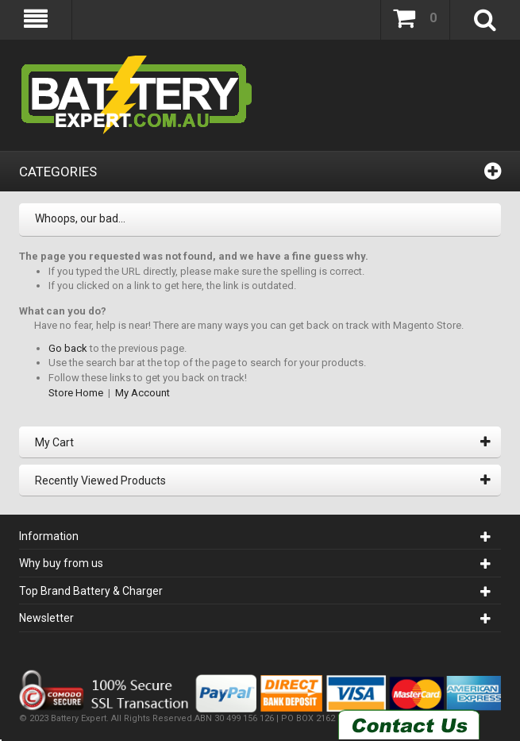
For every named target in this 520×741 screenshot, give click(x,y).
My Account (142, 393)
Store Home (75, 393)
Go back (67, 348)
